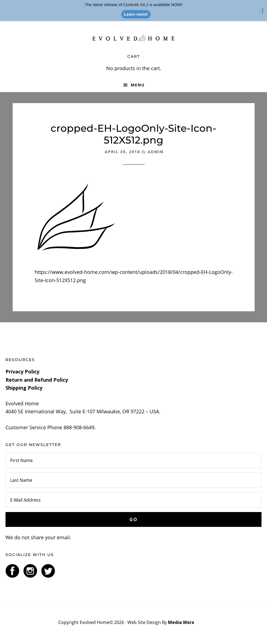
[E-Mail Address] (133, 500)
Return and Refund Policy (36, 379)
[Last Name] (133, 480)
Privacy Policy (22, 371)
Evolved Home (133, 38)
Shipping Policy (23, 387)
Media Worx (181, 622)
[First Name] (133, 460)
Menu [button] (138, 84)
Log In (202, 622)
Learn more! (136, 14)
